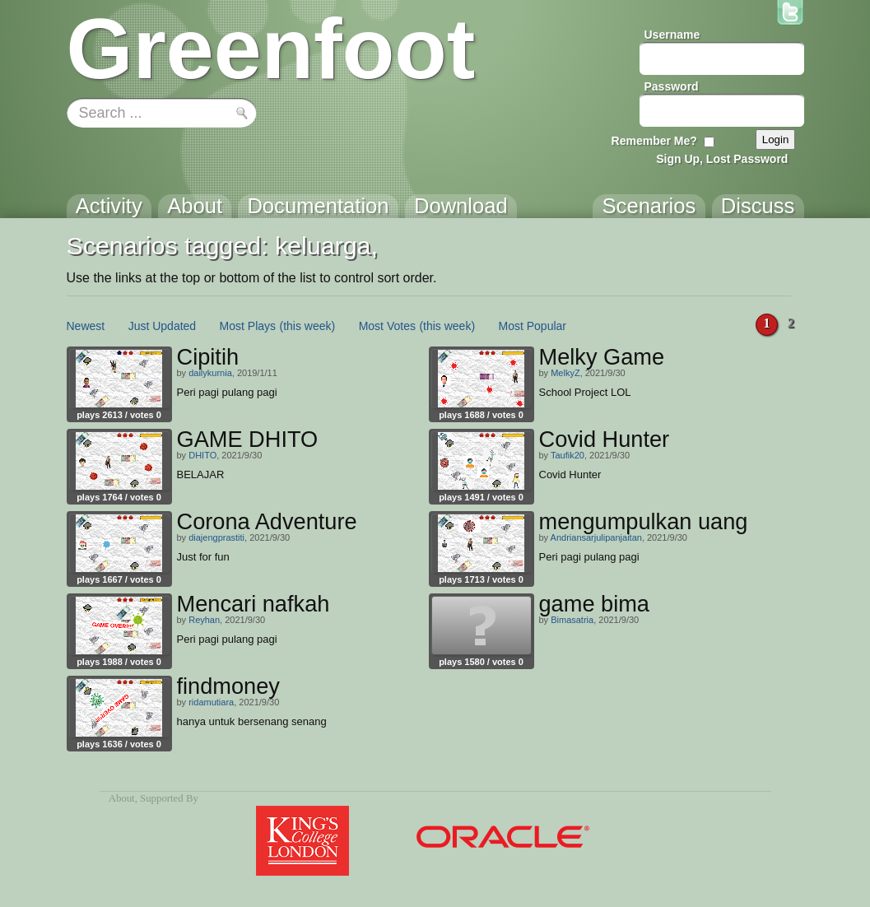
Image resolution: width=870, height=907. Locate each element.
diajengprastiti (216, 537)
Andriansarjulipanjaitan (596, 537)
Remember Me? (654, 140)
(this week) (308, 326)
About (122, 798)
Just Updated (162, 326)
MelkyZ (565, 373)
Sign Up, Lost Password (722, 158)
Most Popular (532, 326)
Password (671, 86)
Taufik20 (567, 455)
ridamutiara (211, 702)
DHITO (202, 455)
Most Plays (248, 326)
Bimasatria (572, 620)
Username (672, 34)
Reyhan (204, 620)
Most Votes (387, 326)
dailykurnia (210, 373)
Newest (86, 326)
